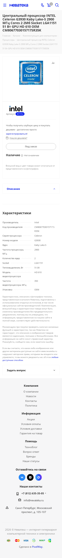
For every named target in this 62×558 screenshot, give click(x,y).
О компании (31, 391)
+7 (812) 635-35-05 (32, 493)
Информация (31, 413)
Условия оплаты (31, 424)
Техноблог (31, 447)
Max (38, 477)
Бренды (31, 456)
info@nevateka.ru (34, 500)
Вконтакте (22, 477)
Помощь (31, 441)
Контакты (31, 400)
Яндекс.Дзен (30, 477)
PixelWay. (37, 546)
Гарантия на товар (31, 433)
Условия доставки (31, 428)
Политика (31, 405)
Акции (31, 419)
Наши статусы (31, 461)
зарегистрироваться (16, 133)
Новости (31, 396)
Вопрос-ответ (31, 451)
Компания (31, 386)
